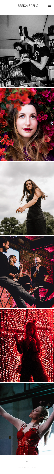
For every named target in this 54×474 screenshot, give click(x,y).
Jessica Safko (27, 6)
